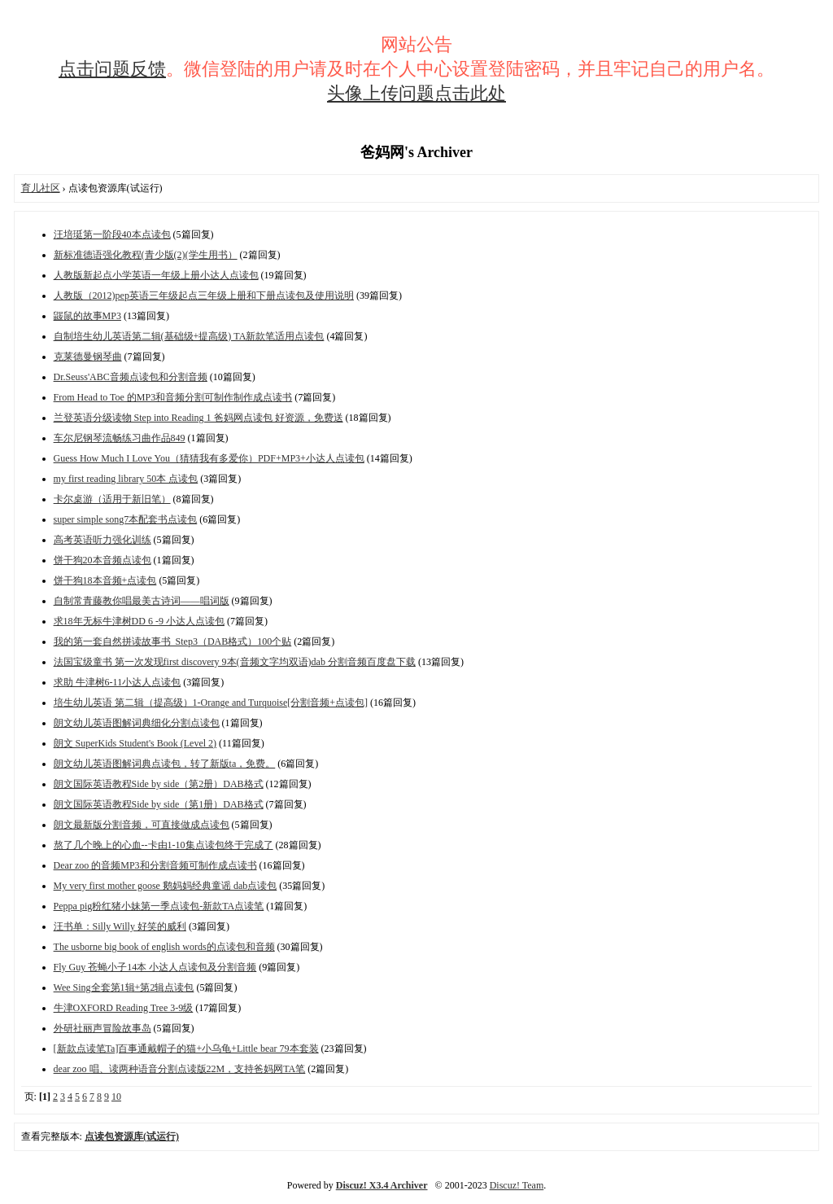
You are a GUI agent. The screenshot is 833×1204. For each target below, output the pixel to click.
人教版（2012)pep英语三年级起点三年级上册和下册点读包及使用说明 (204, 295)
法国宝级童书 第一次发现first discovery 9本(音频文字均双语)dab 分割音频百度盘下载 (235, 662)
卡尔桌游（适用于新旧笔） (112, 499)
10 (116, 1096)
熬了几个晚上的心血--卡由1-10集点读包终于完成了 (163, 845)
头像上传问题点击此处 (416, 93)
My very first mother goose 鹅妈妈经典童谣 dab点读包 (165, 885)
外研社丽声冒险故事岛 (102, 1028)
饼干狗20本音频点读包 (102, 560)
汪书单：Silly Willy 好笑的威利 (120, 926)
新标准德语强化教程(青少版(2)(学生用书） (146, 255)
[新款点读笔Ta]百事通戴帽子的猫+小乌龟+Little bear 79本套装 (186, 1048)
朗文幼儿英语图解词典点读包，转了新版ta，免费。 (165, 763)
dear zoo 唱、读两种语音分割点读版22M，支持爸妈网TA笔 (180, 1069)
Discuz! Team (517, 1185)
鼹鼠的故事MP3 (87, 316)
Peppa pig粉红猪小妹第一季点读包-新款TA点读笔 (159, 906)
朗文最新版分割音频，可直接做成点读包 (141, 824)
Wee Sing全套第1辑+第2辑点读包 (124, 987)
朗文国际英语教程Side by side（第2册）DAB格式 (159, 784)
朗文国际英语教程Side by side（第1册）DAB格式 (159, 804)
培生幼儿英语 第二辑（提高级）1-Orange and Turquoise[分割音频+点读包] (211, 702)
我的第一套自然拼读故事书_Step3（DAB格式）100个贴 (173, 641)
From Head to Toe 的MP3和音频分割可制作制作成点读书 (173, 397)
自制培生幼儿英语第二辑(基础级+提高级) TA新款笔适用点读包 (189, 336)
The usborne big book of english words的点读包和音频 (164, 946)
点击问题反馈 (112, 69)
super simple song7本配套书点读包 (126, 519)
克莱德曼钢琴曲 (88, 356)
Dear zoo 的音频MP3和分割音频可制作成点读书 (155, 865)
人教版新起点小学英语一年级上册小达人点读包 (156, 275)
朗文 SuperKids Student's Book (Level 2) (135, 743)
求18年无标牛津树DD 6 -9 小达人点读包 (139, 621)
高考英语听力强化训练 (102, 539)
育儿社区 (40, 188)
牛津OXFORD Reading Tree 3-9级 (124, 1008)
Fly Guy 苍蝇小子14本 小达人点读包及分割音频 (155, 967)
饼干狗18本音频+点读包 (105, 580)
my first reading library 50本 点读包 (126, 478)
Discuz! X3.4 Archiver (382, 1185)
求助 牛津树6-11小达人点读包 (117, 682)
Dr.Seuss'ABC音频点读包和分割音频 (130, 377)
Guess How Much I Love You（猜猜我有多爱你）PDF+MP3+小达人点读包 (209, 458)
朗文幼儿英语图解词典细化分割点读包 (137, 723)
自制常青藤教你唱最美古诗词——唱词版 (141, 600)
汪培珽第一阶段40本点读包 (112, 234)
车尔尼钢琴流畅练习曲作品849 (119, 438)
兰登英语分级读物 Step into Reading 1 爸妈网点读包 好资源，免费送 (198, 417)
